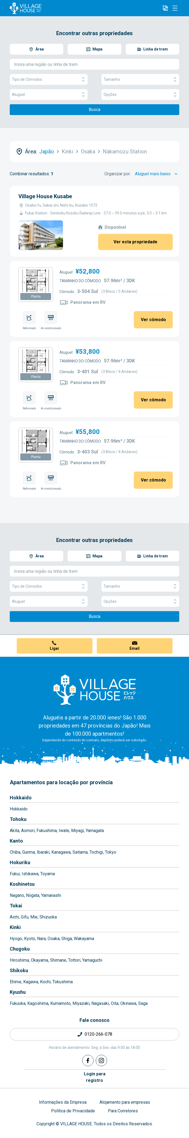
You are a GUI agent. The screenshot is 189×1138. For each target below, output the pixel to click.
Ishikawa (30, 873)
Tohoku (18, 819)
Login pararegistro (94, 1077)
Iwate (64, 830)
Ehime (15, 981)
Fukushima (47, 830)
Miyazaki (80, 1003)
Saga (143, 1003)
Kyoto (29, 938)
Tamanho (140, 79)
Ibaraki (43, 852)
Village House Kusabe (45, 196)
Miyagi (77, 830)
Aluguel (48, 94)
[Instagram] (101, 1060)
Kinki (15, 927)
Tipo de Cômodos (48, 79)
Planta (36, 296)
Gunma (28, 852)
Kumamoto (60, 1003)
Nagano (17, 895)
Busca (94, 109)
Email (135, 648)
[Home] (95, 689)
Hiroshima (19, 960)
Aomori (28, 830)
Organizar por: (117, 173)
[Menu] (175, 8)
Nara (41, 938)
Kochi (45, 981)
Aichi (14, 917)
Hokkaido (21, 797)
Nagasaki (100, 1003)
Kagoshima (37, 1003)
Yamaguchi (92, 960)
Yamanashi (51, 895)
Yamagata (95, 830)
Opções (140, 94)
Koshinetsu (22, 884)
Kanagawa (61, 852)
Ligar (54, 648)
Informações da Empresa (63, 1102)
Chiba (15, 852)
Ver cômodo (153, 319)
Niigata (32, 895)
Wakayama (84, 938)
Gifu (24, 917)
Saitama (80, 852)
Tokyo (110, 852)
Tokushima (62, 981)
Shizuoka (48, 917)
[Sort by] (157, 174)
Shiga (66, 938)
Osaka (53, 938)
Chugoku (20, 949)
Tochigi (96, 852)
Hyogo (16, 938)
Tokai (16, 905)
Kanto (16, 841)
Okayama (39, 960)
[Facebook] (88, 1060)
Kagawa (30, 981)
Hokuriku (20, 862)
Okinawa (128, 1003)
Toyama (47, 873)
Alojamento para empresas (125, 1102)
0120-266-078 (98, 1034)
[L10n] (165, 8)
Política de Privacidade (73, 1110)
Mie (34, 917)
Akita (14, 830)
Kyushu (18, 992)
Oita (114, 1003)
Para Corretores (123, 1110)
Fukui (15, 873)
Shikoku (19, 970)
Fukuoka (17, 1003)
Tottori (74, 960)
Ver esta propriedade (135, 241)
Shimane (58, 960)
